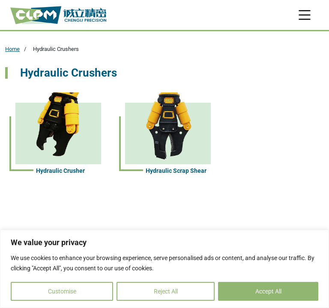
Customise (62, 291)
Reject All (166, 291)
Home (12, 49)
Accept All (268, 291)
